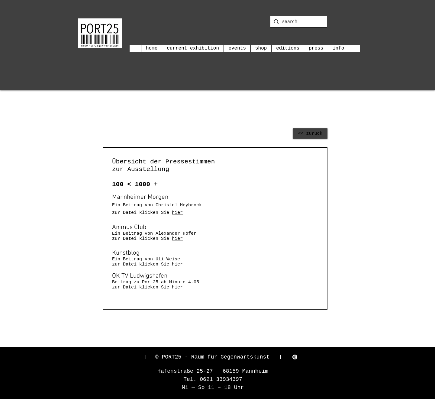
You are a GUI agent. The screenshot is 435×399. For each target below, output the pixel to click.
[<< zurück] (310, 133)
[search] (298, 22)
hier (177, 212)
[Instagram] (294, 357)
